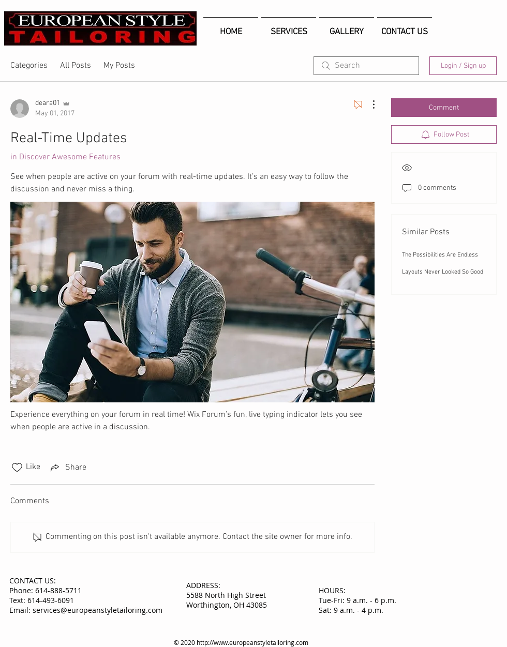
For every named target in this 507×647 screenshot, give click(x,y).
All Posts (75, 66)
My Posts (119, 66)
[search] (366, 65)
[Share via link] (67, 467)
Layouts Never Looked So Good (442, 272)
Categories (29, 66)
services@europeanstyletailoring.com (97, 610)
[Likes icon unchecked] (17, 467)
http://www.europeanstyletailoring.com (252, 642)
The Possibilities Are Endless (440, 255)
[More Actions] (368, 104)
